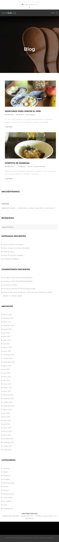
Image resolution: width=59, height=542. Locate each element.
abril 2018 (6, 424)
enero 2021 (7, 322)
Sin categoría (30, 115)
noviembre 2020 (8, 325)
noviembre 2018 (8, 399)
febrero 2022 (7, 315)
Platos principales (9, 483)
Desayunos (22, 166)
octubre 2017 (7, 446)
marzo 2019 (7, 384)
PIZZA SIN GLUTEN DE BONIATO (22, 278)
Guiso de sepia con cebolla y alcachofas (16, 248)
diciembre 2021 (8, 318)
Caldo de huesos (8, 252)
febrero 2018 (7, 431)
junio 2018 (6, 417)
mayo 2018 (7, 420)
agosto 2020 (7, 329)
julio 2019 (6, 369)
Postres (30, 166)
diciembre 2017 (8, 439)
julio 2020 (6, 333)
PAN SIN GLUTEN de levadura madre (24, 289)
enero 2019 (7, 391)
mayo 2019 (7, 377)
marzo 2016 (7, 450)
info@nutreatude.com (30, 4)
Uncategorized (8, 508)
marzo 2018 (7, 428)
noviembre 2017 (8, 442)
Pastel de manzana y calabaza (13, 255)
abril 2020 (6, 344)
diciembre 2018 (8, 395)
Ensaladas (6, 479)
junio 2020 (6, 336)
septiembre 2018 (8, 406)
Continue (8, 127)
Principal (6, 490)
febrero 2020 (7, 347)
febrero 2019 (7, 388)
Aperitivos (6, 468)
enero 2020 (7, 351)
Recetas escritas (39, 166)
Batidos (5, 472)
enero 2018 (7, 435)
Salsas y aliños (8, 497)
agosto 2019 (7, 366)
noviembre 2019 (8, 355)
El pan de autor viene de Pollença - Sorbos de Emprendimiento (24, 292)
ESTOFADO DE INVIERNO (11, 259)
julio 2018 (6, 413)
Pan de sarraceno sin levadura (13, 244)
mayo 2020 (7, 340)
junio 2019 (6, 373)
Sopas (5, 505)
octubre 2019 (7, 358)
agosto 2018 (7, 409)
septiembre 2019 (8, 362)
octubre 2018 (7, 402)
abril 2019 (6, 380)
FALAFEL (14, 285)
